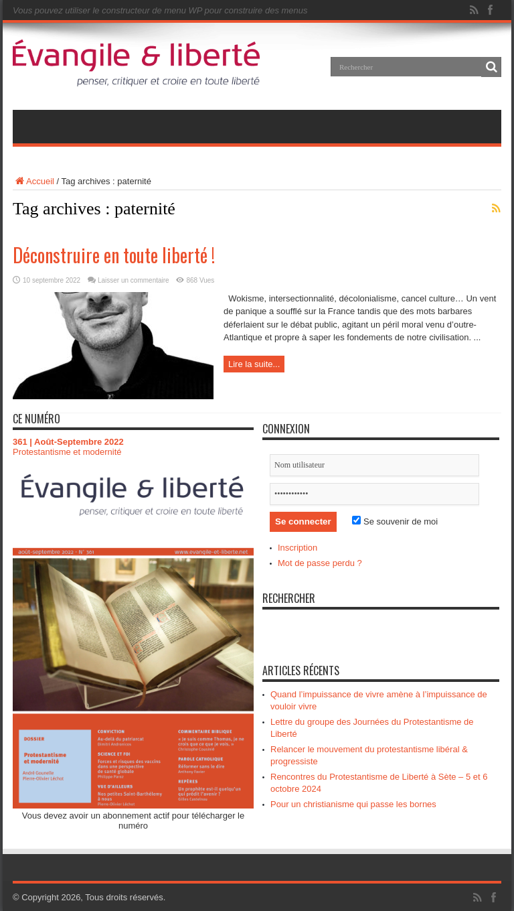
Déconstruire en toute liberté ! (114, 255)
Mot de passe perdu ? (320, 563)
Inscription (297, 548)
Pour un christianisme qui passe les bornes (353, 804)
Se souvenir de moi (395, 521)
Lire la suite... (254, 364)
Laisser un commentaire (133, 280)
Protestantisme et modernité (67, 452)
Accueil (33, 181)
